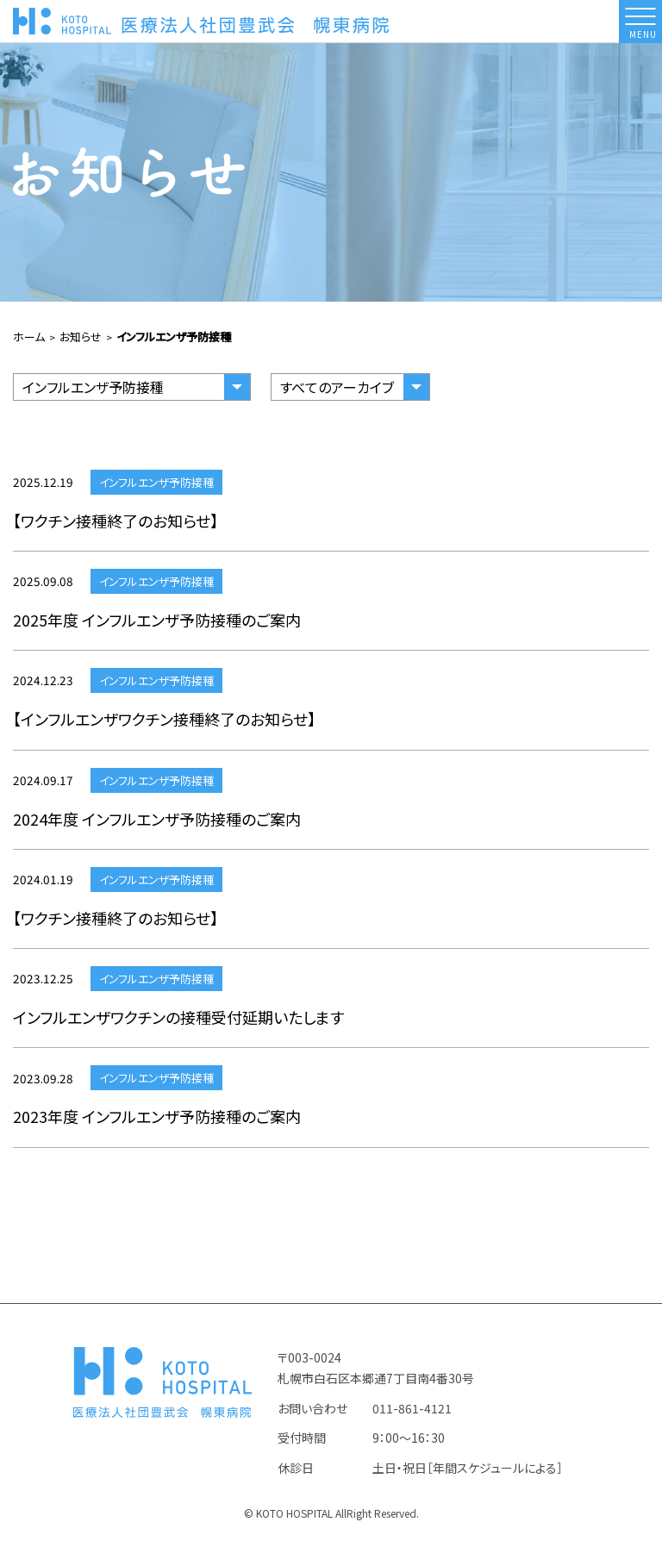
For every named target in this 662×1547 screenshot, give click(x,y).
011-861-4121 (412, 1415)
